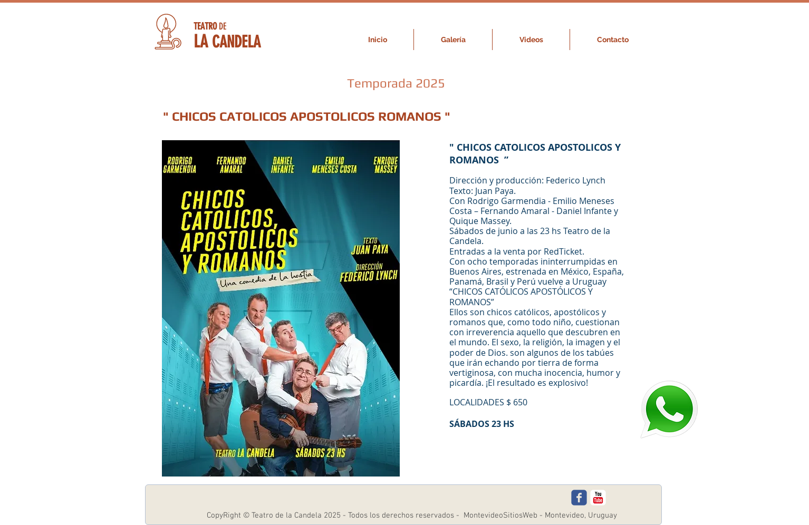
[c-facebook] (579, 497)
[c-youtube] (598, 497)
